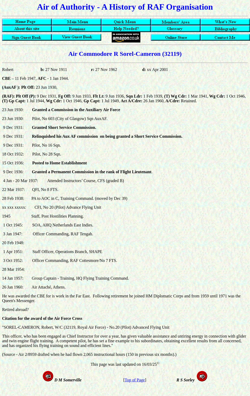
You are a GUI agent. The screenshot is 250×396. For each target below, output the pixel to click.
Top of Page (135, 380)
